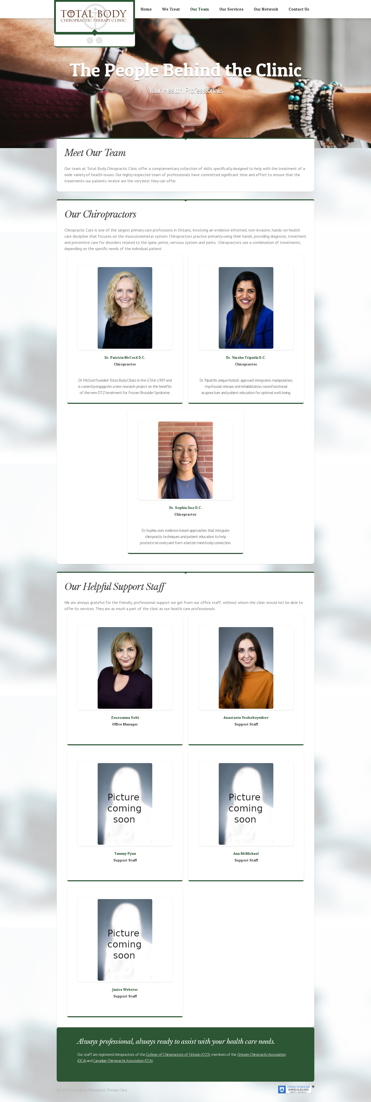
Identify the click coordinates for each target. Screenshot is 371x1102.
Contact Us (299, 9)
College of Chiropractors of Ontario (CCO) (178, 1054)
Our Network (266, 9)
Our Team (199, 9)
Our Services (231, 9)
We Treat (171, 9)
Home (146, 9)
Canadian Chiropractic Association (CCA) (123, 1060)
